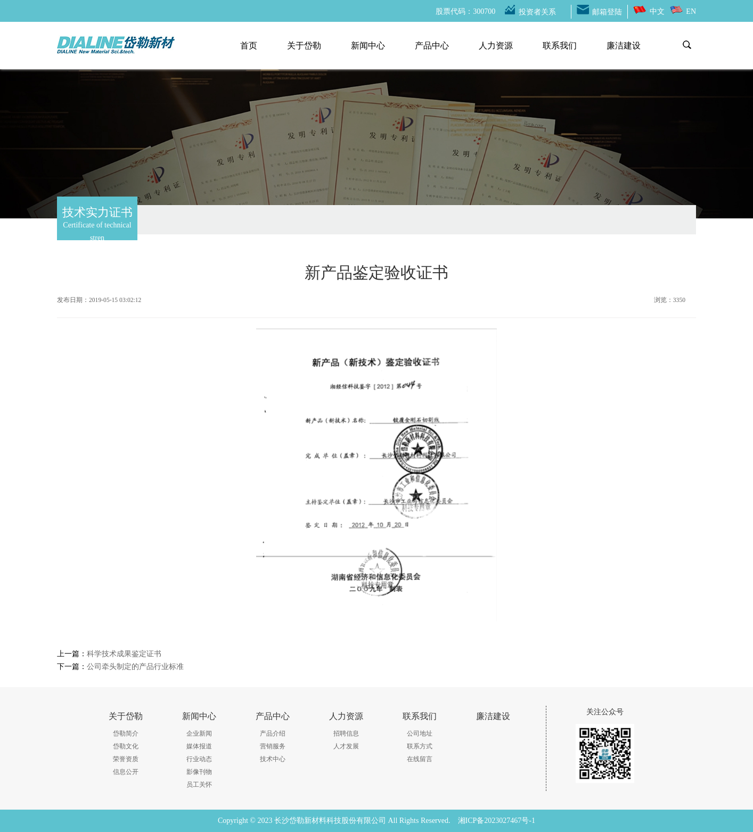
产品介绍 (272, 733)
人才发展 (346, 746)
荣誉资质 (125, 759)
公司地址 (419, 733)
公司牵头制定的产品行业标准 (135, 667)
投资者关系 (537, 12)
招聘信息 (346, 733)
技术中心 (272, 759)
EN (691, 11)
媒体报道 (199, 746)
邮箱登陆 (607, 12)
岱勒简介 (125, 733)
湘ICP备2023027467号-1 (496, 821)
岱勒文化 (125, 746)
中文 (657, 11)
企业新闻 (199, 733)
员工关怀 (199, 784)
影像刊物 (199, 772)
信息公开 (125, 772)
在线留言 (419, 759)
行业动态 (199, 759)
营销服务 (272, 746)
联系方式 (419, 746)
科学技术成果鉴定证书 (124, 654)
